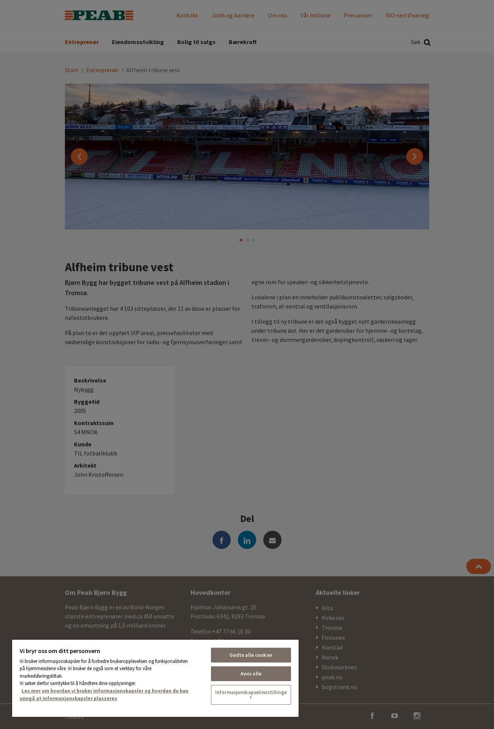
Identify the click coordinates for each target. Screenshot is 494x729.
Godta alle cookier (251, 655)
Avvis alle (251, 673)
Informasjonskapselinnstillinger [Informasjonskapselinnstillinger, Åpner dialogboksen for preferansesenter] (251, 695)
